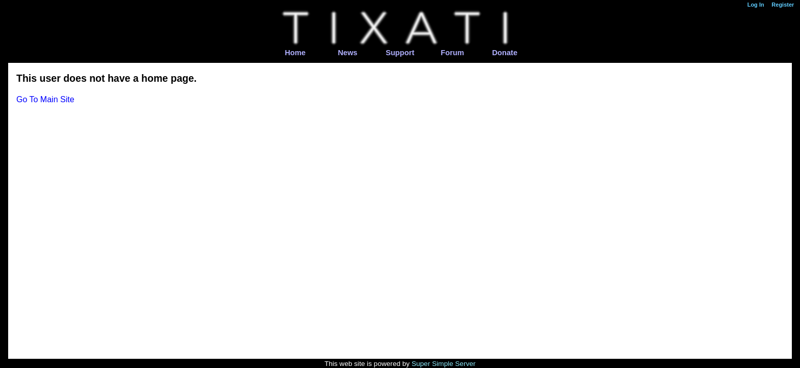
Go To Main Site (45, 99)
